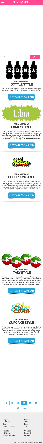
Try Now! (35, 57)
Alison (26, 422)
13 (30, 403)
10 (12, 403)
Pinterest (27, 435)
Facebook (27, 433)
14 (36, 403)
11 (18, 403)
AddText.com (7, 433)
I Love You (6, 422)
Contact (27, 431)
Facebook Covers (9, 426)
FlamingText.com (9, 435)
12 (24, 403)
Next (24, 408)
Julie (25, 426)
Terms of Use (20, 442)
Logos (5, 419)
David (26, 424)
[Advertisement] (21, 30)
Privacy (14, 442)
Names (27, 419)
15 (18, 408)
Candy (5, 424)
